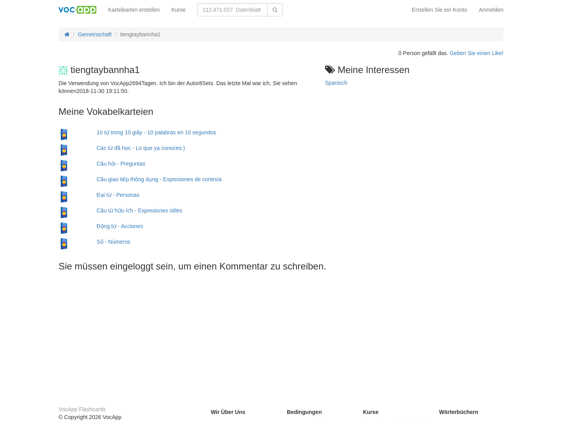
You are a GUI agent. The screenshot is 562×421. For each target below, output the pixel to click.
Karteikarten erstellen (134, 10)
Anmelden (491, 10)
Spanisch (336, 83)
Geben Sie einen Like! (476, 53)
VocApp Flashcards (82, 409)
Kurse (178, 10)
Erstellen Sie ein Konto (439, 10)
